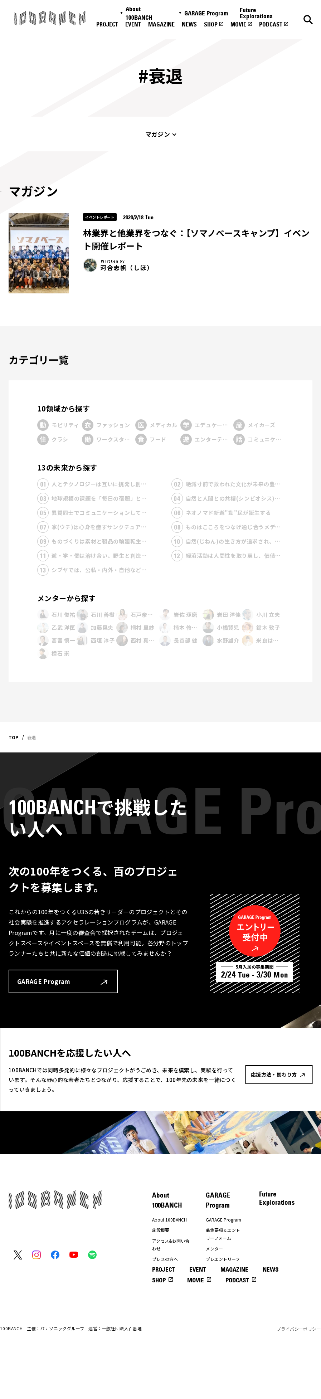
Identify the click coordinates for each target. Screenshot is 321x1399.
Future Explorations (256, 13)
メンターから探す (66, 598)
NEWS (189, 24)
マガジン (157, 134)
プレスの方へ (165, 1259)
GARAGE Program (206, 13)
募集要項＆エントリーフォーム (223, 1234)
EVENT (133, 24)
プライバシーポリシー (299, 1374)
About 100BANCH (139, 13)
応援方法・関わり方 (169, 1274)
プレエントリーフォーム (223, 1263)
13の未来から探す (67, 467)
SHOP (211, 24)
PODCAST (270, 24)
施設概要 (160, 1230)
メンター (214, 1249)
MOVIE (238, 24)
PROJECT (107, 24)
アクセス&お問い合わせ (170, 1245)
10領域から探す (63, 408)
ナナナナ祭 (163, 1288)
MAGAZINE (161, 24)
